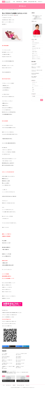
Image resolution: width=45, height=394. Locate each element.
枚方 (27, 372)
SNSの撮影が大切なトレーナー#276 (7, 363)
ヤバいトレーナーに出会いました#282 (21, 353)
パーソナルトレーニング (14, 372)
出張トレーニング (34, 53)
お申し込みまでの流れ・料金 (36, 48)
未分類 (33, 89)
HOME (33, 41)
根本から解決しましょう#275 (20, 363)
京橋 (23, 372)
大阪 (25, 372)
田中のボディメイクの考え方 (36, 58)
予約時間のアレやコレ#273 (20, 366)
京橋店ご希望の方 (34, 51)
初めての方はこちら (35, 55)
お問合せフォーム (37, 17)
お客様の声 (33, 46)
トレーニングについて (13, 371)
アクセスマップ (34, 44)
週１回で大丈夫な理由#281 (6, 356)
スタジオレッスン (34, 82)
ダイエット (8, 371)
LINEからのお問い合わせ (35, 42)
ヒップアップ (20, 372)
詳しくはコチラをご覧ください (7, 269)
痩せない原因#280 (18, 356)
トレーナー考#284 (4, 353)
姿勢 (32, 87)
